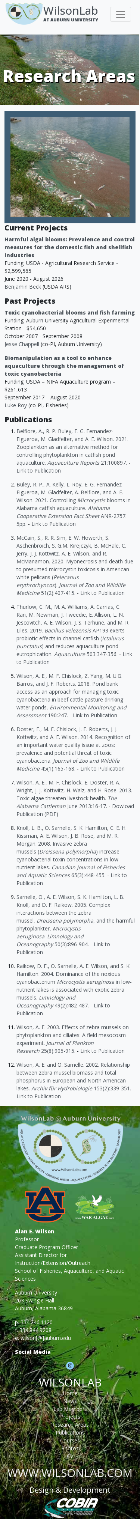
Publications (70, 1432)
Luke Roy (15, 405)
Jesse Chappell (21, 344)
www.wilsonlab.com (70, 1472)
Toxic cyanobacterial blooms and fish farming (69, 312)
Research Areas (70, 1424)
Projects (70, 1416)
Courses (70, 1440)
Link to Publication (38, 470)
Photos (70, 1448)
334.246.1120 (37, 1322)
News (70, 1401)
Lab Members (70, 1408)
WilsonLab (70, 10)
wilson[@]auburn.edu (46, 1337)
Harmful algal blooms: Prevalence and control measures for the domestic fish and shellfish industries (69, 247)
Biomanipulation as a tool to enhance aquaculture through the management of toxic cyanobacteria (64, 365)
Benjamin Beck (22, 286)
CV (70, 1456)
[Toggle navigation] (120, 14)
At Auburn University (70, 20)
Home (70, 1393)
